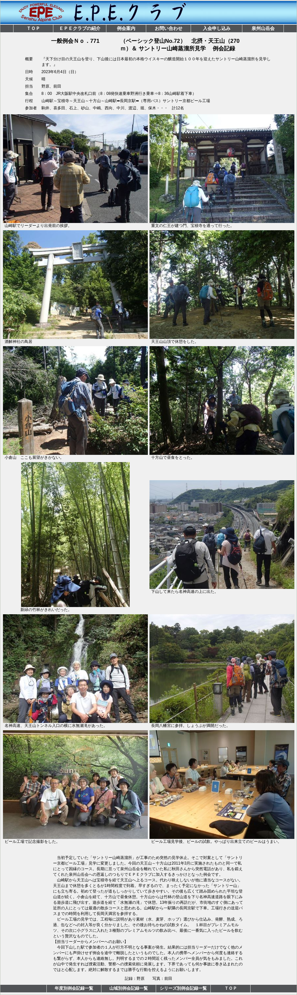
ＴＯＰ (33, 28)
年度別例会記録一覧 (74, 988)
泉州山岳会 (263, 28)
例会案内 (126, 28)
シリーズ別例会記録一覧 (183, 988)
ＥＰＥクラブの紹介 (79, 28)
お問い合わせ (168, 28)
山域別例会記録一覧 (128, 988)
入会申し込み (216, 28)
